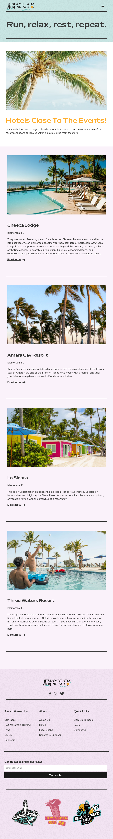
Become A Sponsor (50, 734)
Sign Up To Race (83, 719)
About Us (44, 719)
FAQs (7, 729)
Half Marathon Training (17, 724)
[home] (20, 6)
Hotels (42, 724)
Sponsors (9, 739)
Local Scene (46, 729)
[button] (102, 5)
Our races (10, 719)
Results (8, 734)
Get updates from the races (23, 762)
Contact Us (80, 729)
